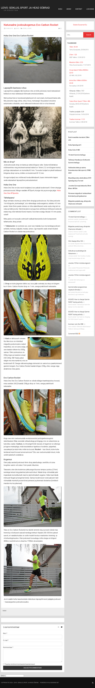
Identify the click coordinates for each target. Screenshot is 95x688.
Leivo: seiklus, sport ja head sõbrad (25, 7)
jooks (24, 28)
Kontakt (78, 9)
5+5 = (3, 676)
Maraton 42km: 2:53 (76, 62)
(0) (60, 28)
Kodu (60, 9)
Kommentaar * (8, 647)
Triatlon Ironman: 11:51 (77, 119)
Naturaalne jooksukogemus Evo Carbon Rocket (31, 24)
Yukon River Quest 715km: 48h (79, 101)
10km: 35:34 (73, 47)
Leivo (17, 28)
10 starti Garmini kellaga (76, 217)
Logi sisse (90, 9)
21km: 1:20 (73, 55)
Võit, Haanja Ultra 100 (75, 241)
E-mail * (6, 640)
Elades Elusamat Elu (80, 25)
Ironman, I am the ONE (75, 324)
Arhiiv (69, 9)
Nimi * (5, 633)
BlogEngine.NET (53, 682)
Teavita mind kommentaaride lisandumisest (19, 664)
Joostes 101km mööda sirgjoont (79, 263)
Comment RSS (74, 334)
